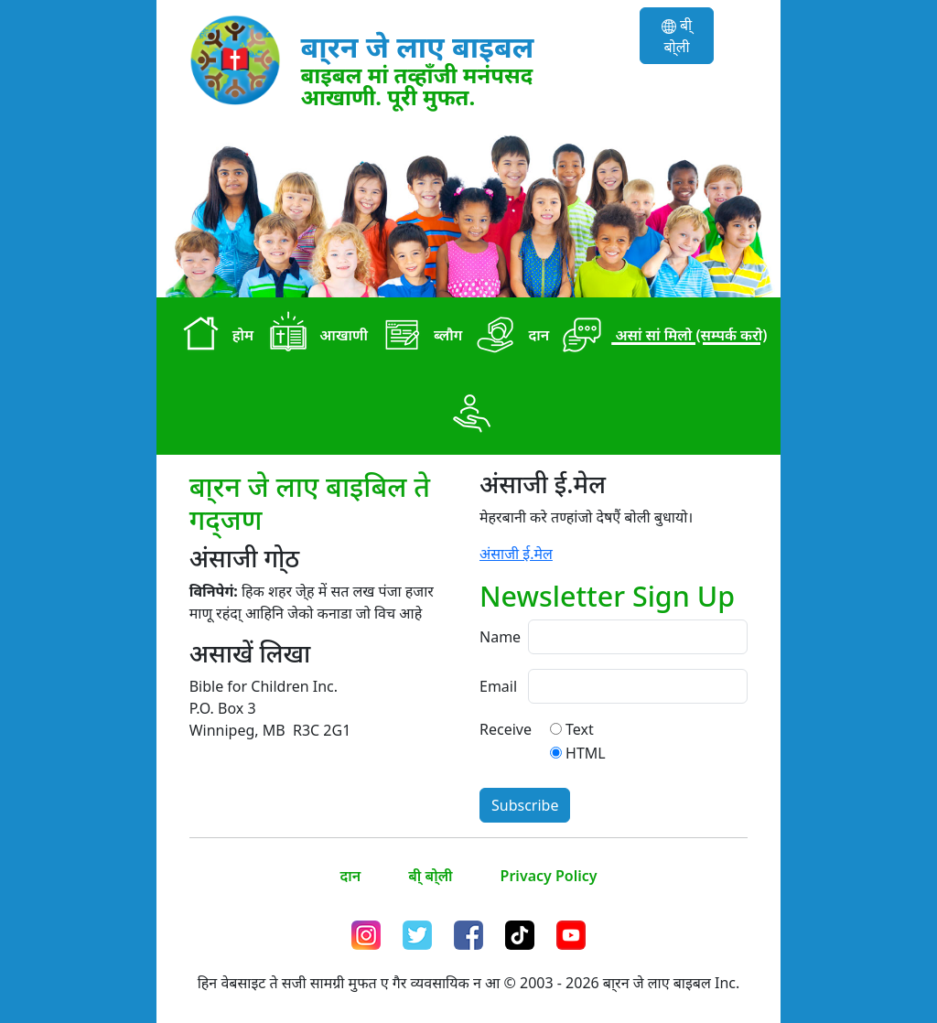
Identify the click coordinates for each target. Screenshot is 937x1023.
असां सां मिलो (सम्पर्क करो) (661, 336)
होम (214, 336)
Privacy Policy (549, 876)
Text (579, 729)
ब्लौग (418, 336)
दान (509, 336)
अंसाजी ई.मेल (516, 554)
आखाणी (314, 336)
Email (498, 686)
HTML (585, 753)
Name (498, 637)
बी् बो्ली (677, 36)
